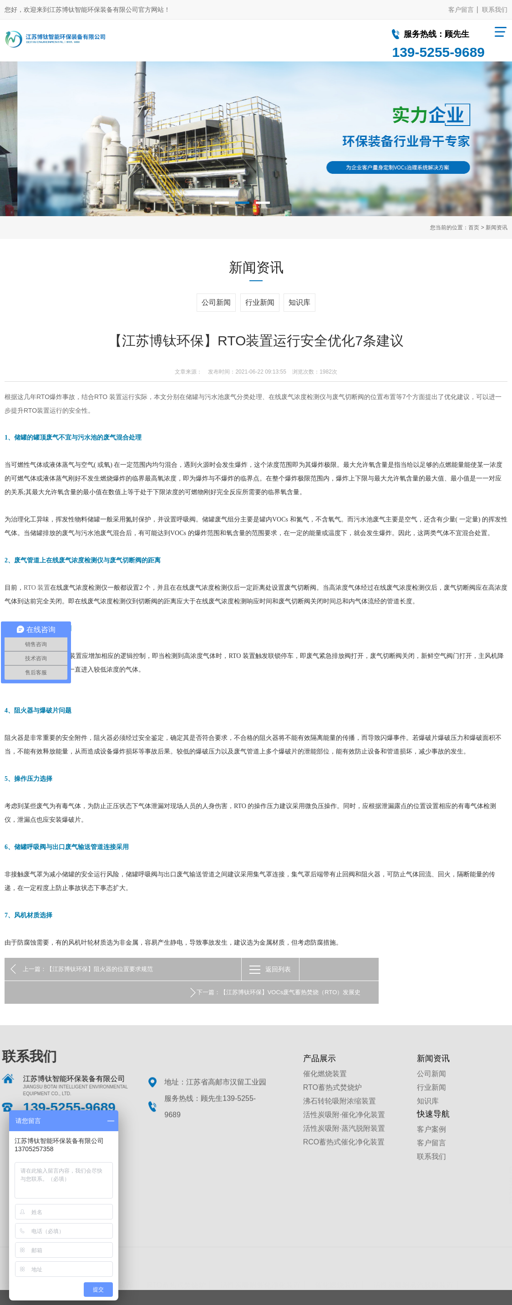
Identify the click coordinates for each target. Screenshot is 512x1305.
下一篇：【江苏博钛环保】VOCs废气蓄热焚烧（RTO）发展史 (407, 969)
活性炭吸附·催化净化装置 (344, 1134)
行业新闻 (259, 302)
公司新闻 (216, 302)
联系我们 (494, 9)
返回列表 (264, 969)
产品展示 (319, 1077)
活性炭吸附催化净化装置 (260, 1248)
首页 (473, 227)
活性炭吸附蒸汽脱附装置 (413, 1248)
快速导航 (433, 1133)
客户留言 (461, 9)
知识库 (299, 302)
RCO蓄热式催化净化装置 (344, 1161)
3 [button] (263, 203)
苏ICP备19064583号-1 (357, 1290)
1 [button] (222, 203)
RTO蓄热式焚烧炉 (332, 1106)
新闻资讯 (496, 227)
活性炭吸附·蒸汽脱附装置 (344, 1147)
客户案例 (431, 1148)
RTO (43, 396)
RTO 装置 (108, 396)
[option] (256, 138)
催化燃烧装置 (325, 1093)
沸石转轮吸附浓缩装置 (339, 1120)
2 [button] (242, 203)
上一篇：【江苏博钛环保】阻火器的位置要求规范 (88, 969)
